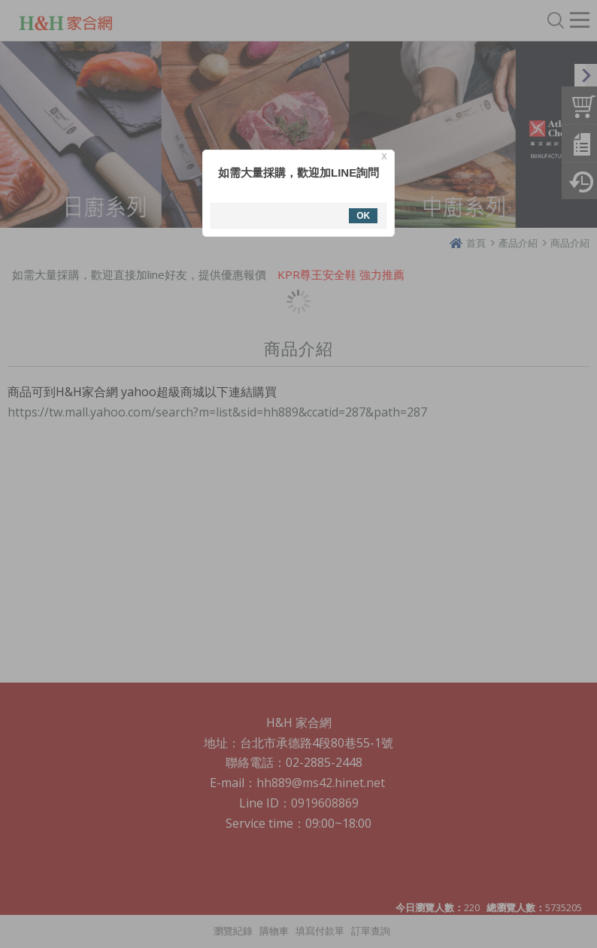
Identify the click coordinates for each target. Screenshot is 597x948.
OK (363, 215)
